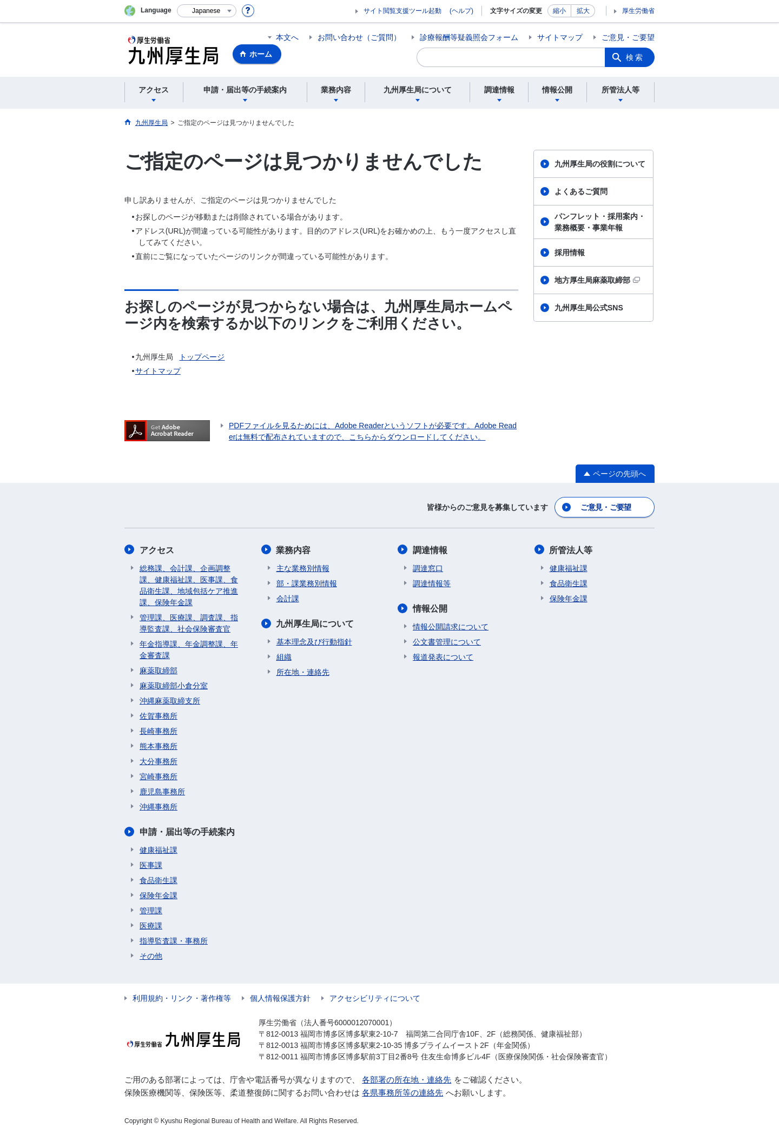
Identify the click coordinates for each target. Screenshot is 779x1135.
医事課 (151, 864)
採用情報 (569, 252)
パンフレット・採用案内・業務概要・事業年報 (599, 222)
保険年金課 (158, 895)
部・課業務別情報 (306, 583)
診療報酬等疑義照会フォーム (469, 37)
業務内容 (293, 549)
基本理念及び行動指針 (314, 641)
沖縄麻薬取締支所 (170, 700)
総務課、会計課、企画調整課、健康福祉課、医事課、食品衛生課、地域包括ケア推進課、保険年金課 (189, 584)
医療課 (151, 925)
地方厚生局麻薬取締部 (597, 280)
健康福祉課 (158, 849)
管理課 (151, 910)
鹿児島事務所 (162, 791)
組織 (284, 656)
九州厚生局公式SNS (588, 307)
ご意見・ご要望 (628, 37)
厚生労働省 (638, 11)
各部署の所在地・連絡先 (406, 1079)
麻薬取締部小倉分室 (174, 685)
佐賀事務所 (158, 715)
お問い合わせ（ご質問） (359, 37)
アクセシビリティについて (374, 997)
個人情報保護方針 (280, 997)
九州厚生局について (315, 623)
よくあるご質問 (581, 191)
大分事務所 (158, 760)
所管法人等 (571, 549)
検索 (635, 57)
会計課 (287, 598)
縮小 (559, 11)
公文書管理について (447, 641)
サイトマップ (560, 37)
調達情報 (430, 549)
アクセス (157, 549)
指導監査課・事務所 (174, 940)
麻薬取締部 (158, 670)
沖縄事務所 (158, 806)
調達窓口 (428, 567)
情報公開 (430, 608)
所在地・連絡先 (302, 671)
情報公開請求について (450, 626)
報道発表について (443, 656)
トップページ (202, 357)
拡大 (583, 11)
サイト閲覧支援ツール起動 (402, 11)
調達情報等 (432, 583)
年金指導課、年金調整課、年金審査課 (189, 649)
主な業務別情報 (302, 567)
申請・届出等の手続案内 (187, 831)
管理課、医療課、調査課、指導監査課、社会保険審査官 (189, 623)
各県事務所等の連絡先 (402, 1092)
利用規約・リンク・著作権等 (182, 997)
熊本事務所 (158, 745)
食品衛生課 (158, 879)
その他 (151, 955)
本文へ (287, 37)
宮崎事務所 (158, 776)
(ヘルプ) (461, 11)
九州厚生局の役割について (599, 164)
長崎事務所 (158, 730)
